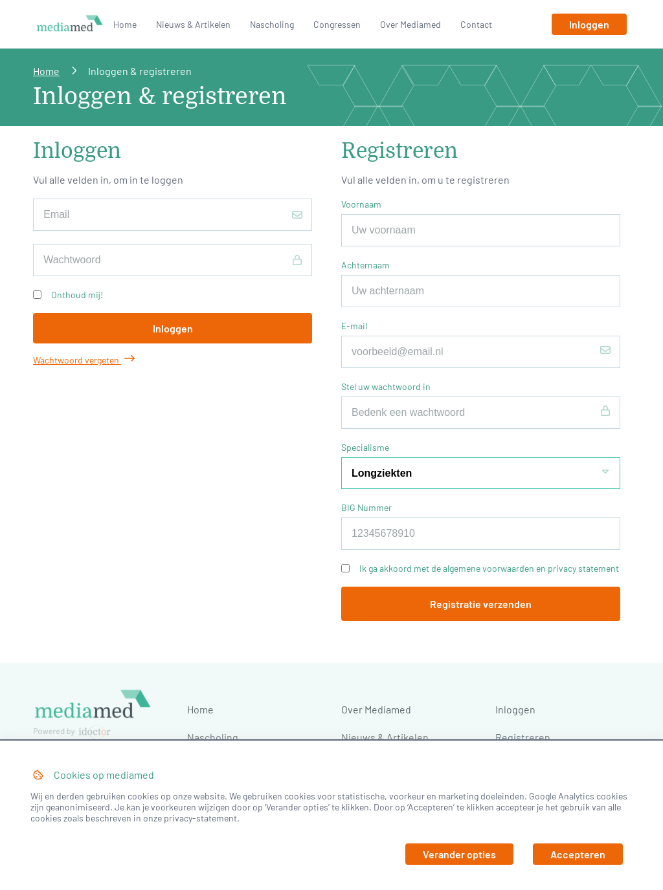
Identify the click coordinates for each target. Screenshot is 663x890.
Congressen (337, 24)
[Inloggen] (589, 24)
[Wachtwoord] (172, 260)
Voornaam (361, 204)
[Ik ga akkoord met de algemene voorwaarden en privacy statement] (345, 568)
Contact (476, 24)
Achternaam (365, 264)
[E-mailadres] (172, 215)
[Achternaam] (480, 291)
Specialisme (365, 447)
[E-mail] (480, 352)
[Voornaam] (480, 230)
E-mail (354, 325)
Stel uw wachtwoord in (386, 386)
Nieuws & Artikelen (193, 24)
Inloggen (515, 709)
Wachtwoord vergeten (84, 359)
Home (125, 24)
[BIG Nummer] (480, 533)
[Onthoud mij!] (37, 294)
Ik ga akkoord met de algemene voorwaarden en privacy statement (489, 568)
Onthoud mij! (77, 294)
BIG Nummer (366, 507)
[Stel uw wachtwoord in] (480, 412)
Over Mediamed (410, 24)
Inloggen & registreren (140, 71)
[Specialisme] (480, 473)
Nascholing (272, 24)
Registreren (522, 737)
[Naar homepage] (70, 24)
